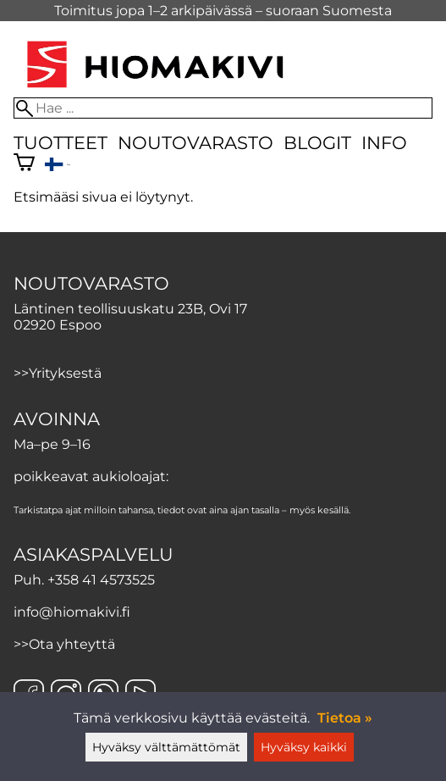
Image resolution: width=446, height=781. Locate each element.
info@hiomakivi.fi (72, 612)
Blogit (317, 142)
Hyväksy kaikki (304, 747)
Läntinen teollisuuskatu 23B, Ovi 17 (130, 309)
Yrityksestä (65, 373)
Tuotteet (60, 142)
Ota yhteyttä (72, 644)
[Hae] (223, 108)
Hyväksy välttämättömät (166, 747)
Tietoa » (344, 718)
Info (384, 142)
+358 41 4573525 (101, 580)
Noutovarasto (195, 142)
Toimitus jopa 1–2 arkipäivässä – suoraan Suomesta (223, 11)
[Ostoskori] (24, 164)
